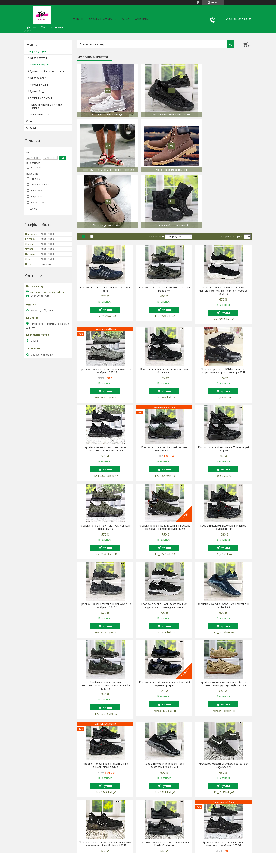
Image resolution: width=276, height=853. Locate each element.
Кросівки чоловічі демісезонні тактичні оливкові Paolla (164, 393)
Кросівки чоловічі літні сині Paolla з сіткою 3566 (105, 234)
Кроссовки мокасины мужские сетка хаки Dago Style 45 (223, 710)
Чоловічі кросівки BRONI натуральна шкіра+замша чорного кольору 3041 (223, 315)
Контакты (141, 19)
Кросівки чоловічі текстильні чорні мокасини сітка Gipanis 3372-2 (223, 788)
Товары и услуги (100, 19)
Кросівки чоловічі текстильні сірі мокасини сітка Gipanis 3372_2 (105, 315)
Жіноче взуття (38, 57)
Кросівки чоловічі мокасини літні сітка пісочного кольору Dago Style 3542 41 (223, 628)
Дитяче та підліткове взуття (47, 71)
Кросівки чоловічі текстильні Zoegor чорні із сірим (223, 393)
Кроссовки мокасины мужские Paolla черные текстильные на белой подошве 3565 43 (223, 235)
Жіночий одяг (38, 78)
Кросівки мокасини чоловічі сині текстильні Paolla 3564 (223, 550)
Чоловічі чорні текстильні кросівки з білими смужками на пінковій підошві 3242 (105, 788)
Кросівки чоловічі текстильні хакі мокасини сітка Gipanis (105, 472)
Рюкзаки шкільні (39, 114)
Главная (78, 19)
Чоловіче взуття (39, 64)
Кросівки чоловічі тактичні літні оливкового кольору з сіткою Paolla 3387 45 (105, 630)
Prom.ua (155, 846)
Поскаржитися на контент (144, 849)
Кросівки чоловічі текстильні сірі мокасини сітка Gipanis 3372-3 (105, 550)
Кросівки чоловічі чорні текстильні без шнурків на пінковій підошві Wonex (164, 550)
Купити (107, 254)
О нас (125, 19)
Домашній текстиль (41, 98)
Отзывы (31, 127)
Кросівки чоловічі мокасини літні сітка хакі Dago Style (164, 234)
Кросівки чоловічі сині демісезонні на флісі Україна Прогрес (164, 628)
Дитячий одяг (38, 91)
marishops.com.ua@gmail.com (47, 292)
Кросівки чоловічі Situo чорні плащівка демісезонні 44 (223, 472)
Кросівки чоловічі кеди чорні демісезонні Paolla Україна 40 (164, 788)
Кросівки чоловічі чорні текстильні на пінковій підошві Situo (105, 710)
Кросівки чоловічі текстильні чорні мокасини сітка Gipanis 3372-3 (105, 393)
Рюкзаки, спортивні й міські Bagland (46, 106)
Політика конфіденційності (175, 849)
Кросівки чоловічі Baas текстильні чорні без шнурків (164, 315)
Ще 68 (33, 208)
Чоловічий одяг (39, 84)
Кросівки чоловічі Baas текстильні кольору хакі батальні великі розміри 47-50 (164, 472)
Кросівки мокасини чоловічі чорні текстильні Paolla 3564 (164, 710)
